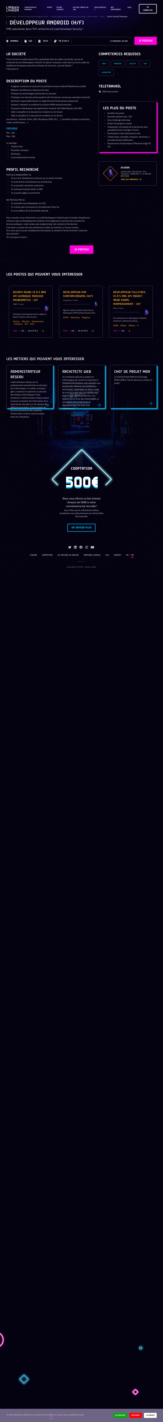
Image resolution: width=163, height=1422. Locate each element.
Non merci (136, 1415)
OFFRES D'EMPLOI (60, 8)
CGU (107, 556)
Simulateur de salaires (30, 8)
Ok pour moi (120, 1415)
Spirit (49, 7)
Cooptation (47, 556)
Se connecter (148, 9)
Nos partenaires (116, 8)
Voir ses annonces (131, 179)
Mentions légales (92, 556)
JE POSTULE (145, 41)
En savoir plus (81, 528)
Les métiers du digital (68, 556)
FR (132, 556)
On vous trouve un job (80, 8)
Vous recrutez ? (100, 8)
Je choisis (150, 1415)
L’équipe (34, 556)
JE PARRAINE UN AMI (117, 41)
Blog (129, 7)
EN (127, 556)
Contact (117, 556)
